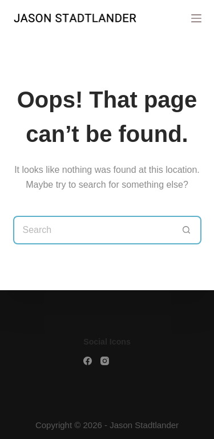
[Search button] (187, 230)
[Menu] (196, 18)
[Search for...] (93, 230)
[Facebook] (87, 361)
